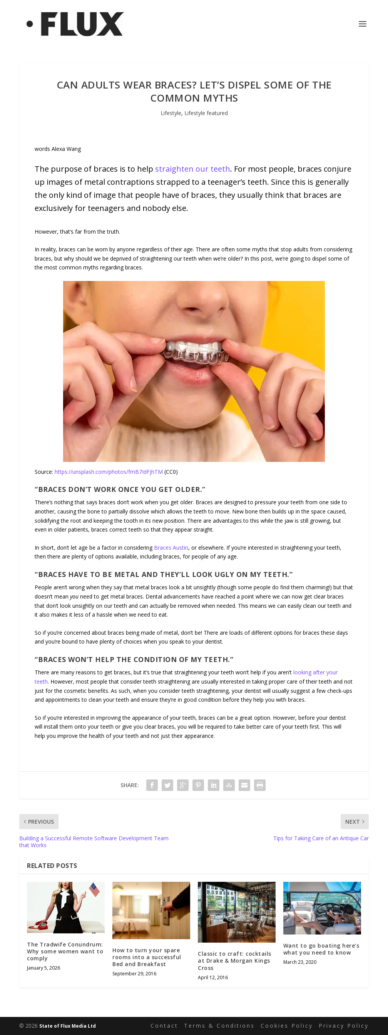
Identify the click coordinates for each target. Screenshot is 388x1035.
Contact (164, 1025)
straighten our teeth (192, 169)
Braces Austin (171, 547)
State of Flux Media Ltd (67, 1026)
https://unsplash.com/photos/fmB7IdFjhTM (109, 471)
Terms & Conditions (219, 1025)
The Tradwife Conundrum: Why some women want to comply (65, 951)
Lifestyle (171, 113)
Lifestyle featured (206, 113)
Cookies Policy (287, 1025)
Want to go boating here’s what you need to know (321, 949)
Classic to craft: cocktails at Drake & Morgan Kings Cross (234, 960)
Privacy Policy (344, 1025)
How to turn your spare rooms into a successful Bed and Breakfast (146, 957)
